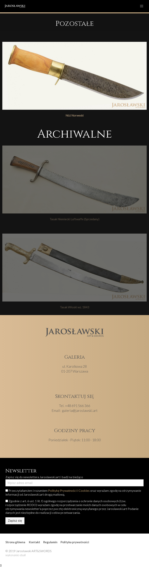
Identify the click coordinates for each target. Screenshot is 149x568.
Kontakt (34, 542)
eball (23, 555)
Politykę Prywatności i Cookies (69, 490)
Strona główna (15, 542)
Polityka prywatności (75, 542)
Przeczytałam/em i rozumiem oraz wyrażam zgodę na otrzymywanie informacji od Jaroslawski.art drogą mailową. (73, 492)
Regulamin (50, 542)
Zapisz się (15, 521)
